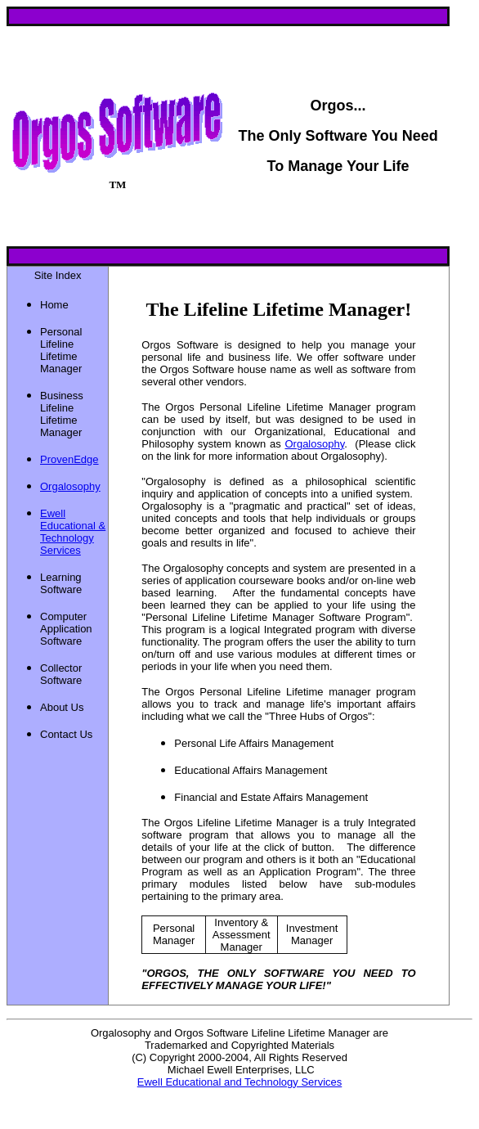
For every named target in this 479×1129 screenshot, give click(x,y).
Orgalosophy (314, 444)
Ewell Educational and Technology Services (239, 1082)
